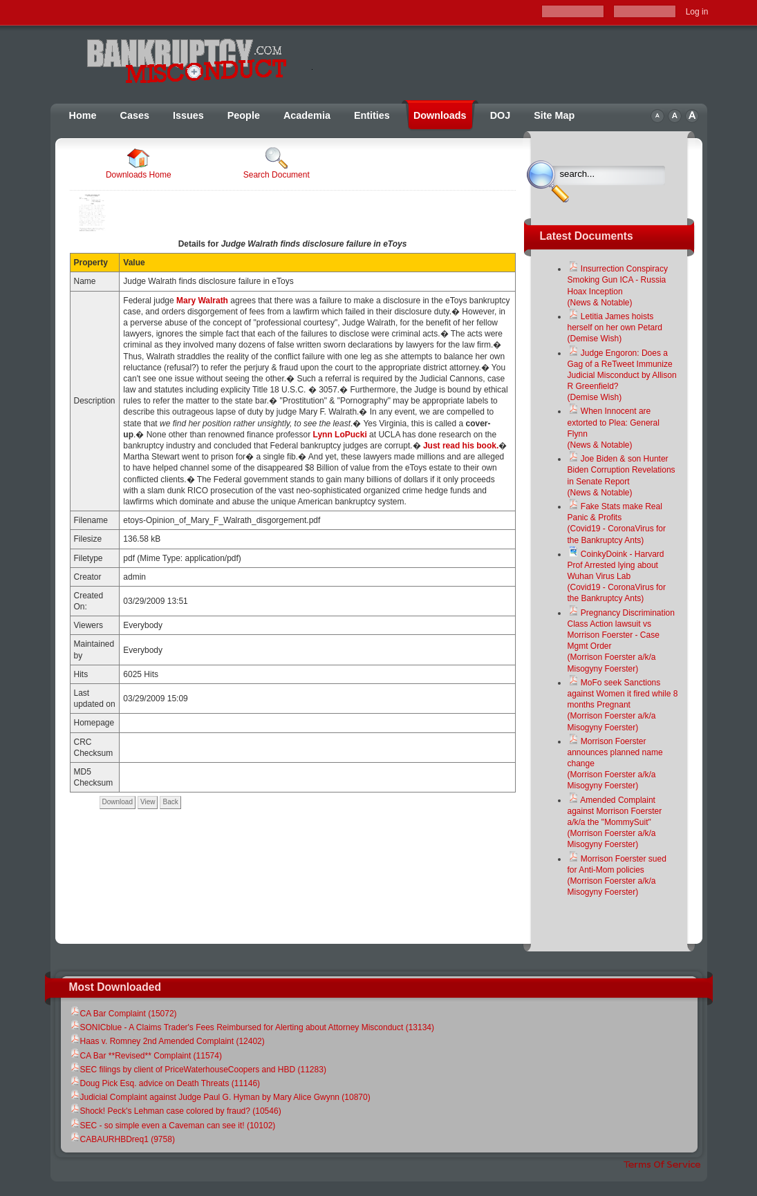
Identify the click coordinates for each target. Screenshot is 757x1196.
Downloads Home (138, 163)
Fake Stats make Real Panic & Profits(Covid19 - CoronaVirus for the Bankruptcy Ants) (617, 523)
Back (170, 802)
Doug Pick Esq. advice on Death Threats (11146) (165, 1083)
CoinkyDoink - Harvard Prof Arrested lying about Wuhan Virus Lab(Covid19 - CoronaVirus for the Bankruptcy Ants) (617, 576)
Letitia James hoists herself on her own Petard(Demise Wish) (615, 327)
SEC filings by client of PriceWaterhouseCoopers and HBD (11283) (197, 1069)
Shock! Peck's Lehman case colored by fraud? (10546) (175, 1111)
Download (117, 802)
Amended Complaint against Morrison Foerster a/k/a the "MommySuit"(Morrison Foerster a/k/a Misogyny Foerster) (615, 822)
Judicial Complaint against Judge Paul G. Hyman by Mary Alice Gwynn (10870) (220, 1097)
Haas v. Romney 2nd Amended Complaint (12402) (167, 1041)
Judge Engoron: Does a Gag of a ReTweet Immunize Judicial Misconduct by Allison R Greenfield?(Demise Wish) (622, 375)
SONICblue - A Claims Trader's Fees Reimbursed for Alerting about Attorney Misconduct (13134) (252, 1027)
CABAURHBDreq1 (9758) (122, 1139)
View (148, 802)
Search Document (276, 163)
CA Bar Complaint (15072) (123, 1013)
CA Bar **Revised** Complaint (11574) (145, 1056)
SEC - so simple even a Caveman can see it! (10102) (172, 1125)
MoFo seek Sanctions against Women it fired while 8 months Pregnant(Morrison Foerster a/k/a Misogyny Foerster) (623, 705)
